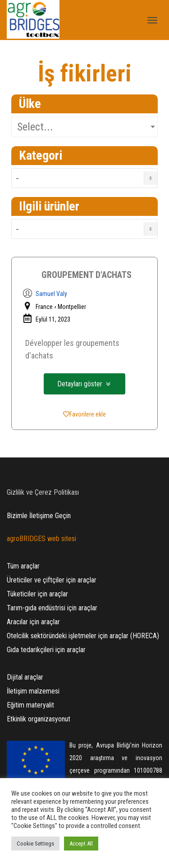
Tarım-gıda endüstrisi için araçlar (52, 608)
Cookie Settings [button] (35, 843)
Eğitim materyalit (30, 705)
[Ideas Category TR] (84, 178)
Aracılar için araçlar (33, 622)
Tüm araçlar (23, 566)
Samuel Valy (51, 293)
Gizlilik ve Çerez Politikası (43, 492)
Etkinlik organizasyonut (38, 719)
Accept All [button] (81, 843)
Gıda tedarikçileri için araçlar (46, 649)
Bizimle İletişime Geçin (39, 515)
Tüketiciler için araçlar (37, 594)
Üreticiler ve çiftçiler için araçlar (51, 580)
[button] (84, 383)
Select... (35, 127)
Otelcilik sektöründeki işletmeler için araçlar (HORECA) (83, 635)
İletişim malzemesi (33, 691)
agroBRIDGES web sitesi (41, 538)
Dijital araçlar (25, 677)
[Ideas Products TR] (84, 229)
